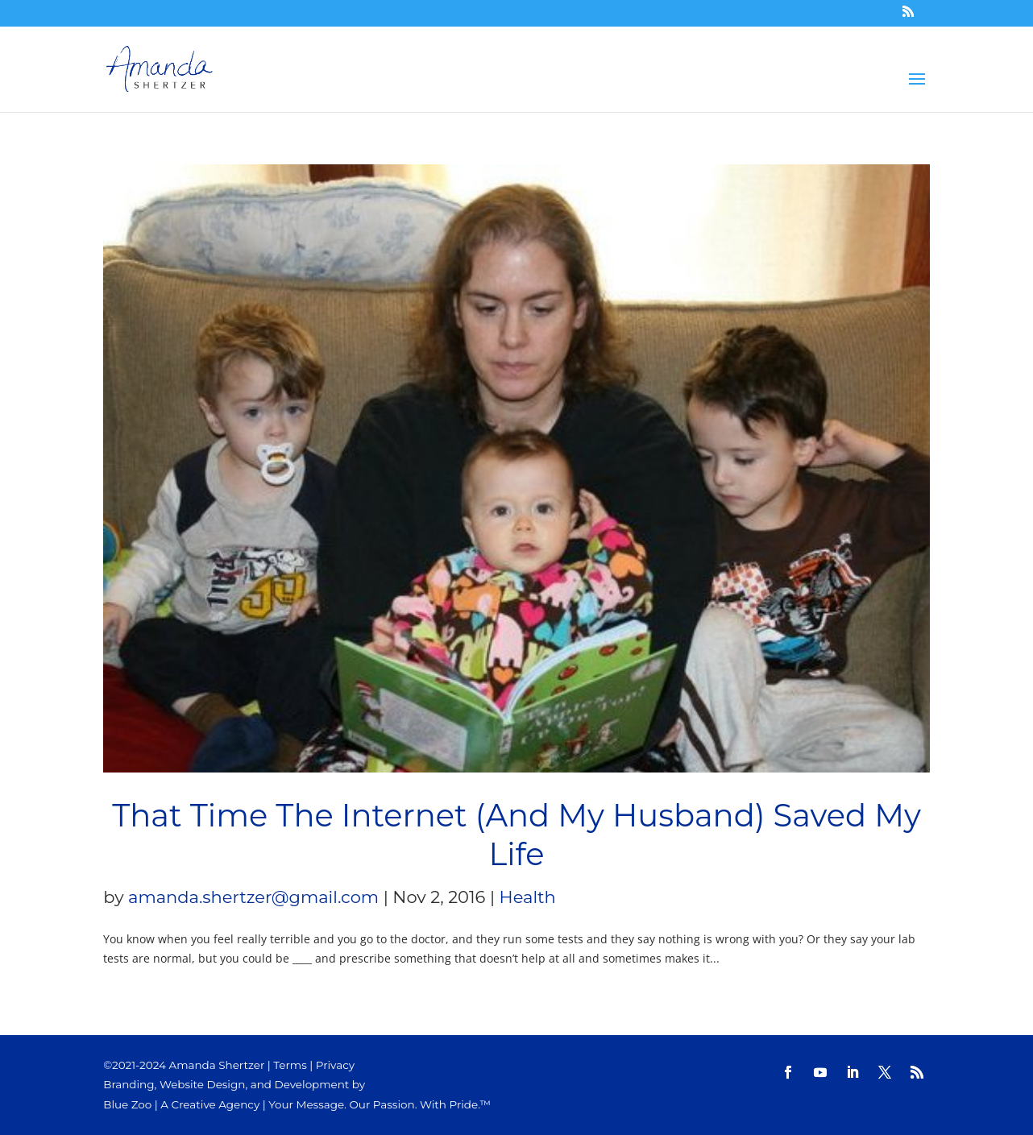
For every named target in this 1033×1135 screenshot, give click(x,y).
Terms (289, 1064)
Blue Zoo (127, 1104)
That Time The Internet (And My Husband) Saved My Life (516, 835)
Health (528, 897)
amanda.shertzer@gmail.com (253, 897)
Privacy (335, 1064)
